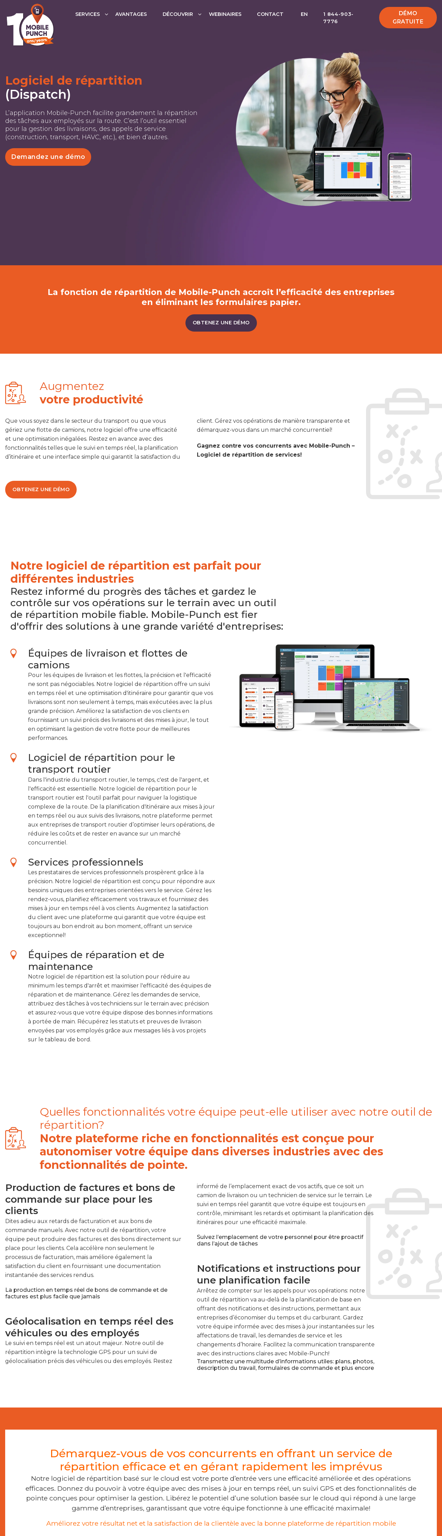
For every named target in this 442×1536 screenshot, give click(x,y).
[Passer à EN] (303, 21)
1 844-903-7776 (338, 18)
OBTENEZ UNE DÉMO (221, 322)
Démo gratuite (408, 17)
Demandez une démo (48, 157)
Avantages (131, 14)
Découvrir (178, 14)
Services (87, 14)
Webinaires (225, 14)
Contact (270, 14)
